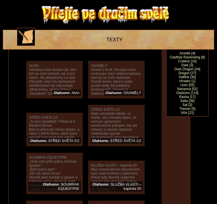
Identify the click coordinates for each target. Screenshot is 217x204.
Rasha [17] (187, 97)
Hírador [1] (187, 81)
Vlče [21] (187, 113)
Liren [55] (187, 85)
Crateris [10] (187, 61)
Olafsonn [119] (187, 93)
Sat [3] (187, 105)
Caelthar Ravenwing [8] (187, 57)
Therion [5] (187, 109)
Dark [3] (187, 65)
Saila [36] (187, 101)
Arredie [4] (187, 53)
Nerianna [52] (187, 89)
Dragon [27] (187, 73)
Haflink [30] (187, 77)
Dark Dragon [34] (187, 69)
